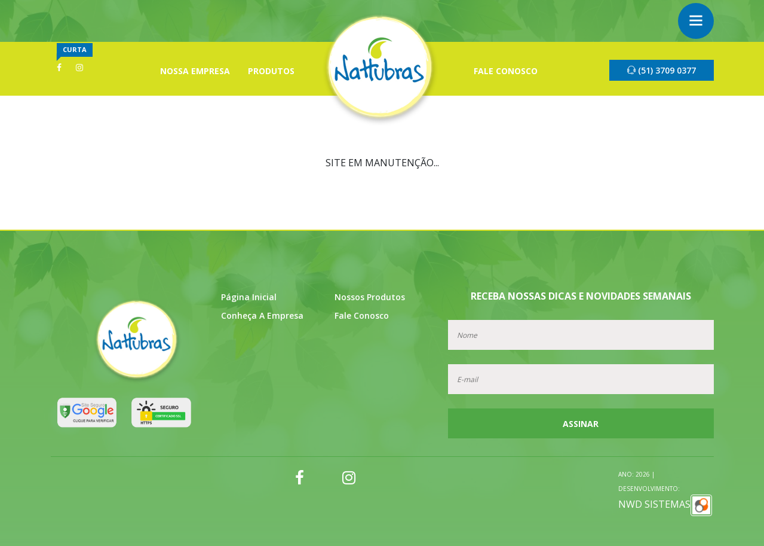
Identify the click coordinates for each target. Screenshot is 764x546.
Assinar (581, 423)
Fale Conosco (506, 71)
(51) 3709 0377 (661, 70)
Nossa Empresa (195, 71)
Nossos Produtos (370, 297)
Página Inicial (249, 297)
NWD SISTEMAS (665, 493)
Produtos (271, 71)
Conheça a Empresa (262, 315)
